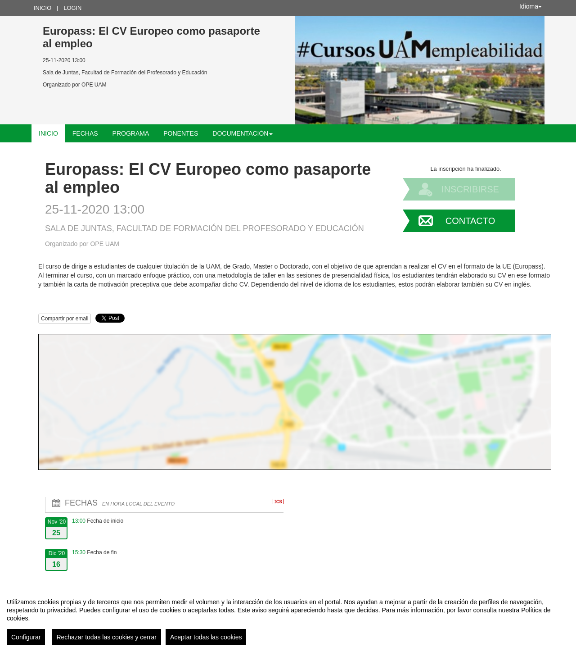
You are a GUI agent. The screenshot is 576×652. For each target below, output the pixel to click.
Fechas (85, 133)
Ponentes (180, 133)
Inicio (42, 8)
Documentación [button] (242, 133)
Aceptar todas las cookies (206, 637)
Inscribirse (470, 189)
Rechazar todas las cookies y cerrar (106, 637)
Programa (130, 133)
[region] (288, 618)
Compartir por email (64, 318)
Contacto (470, 221)
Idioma (530, 6)
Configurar (25, 637)
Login (72, 8)
